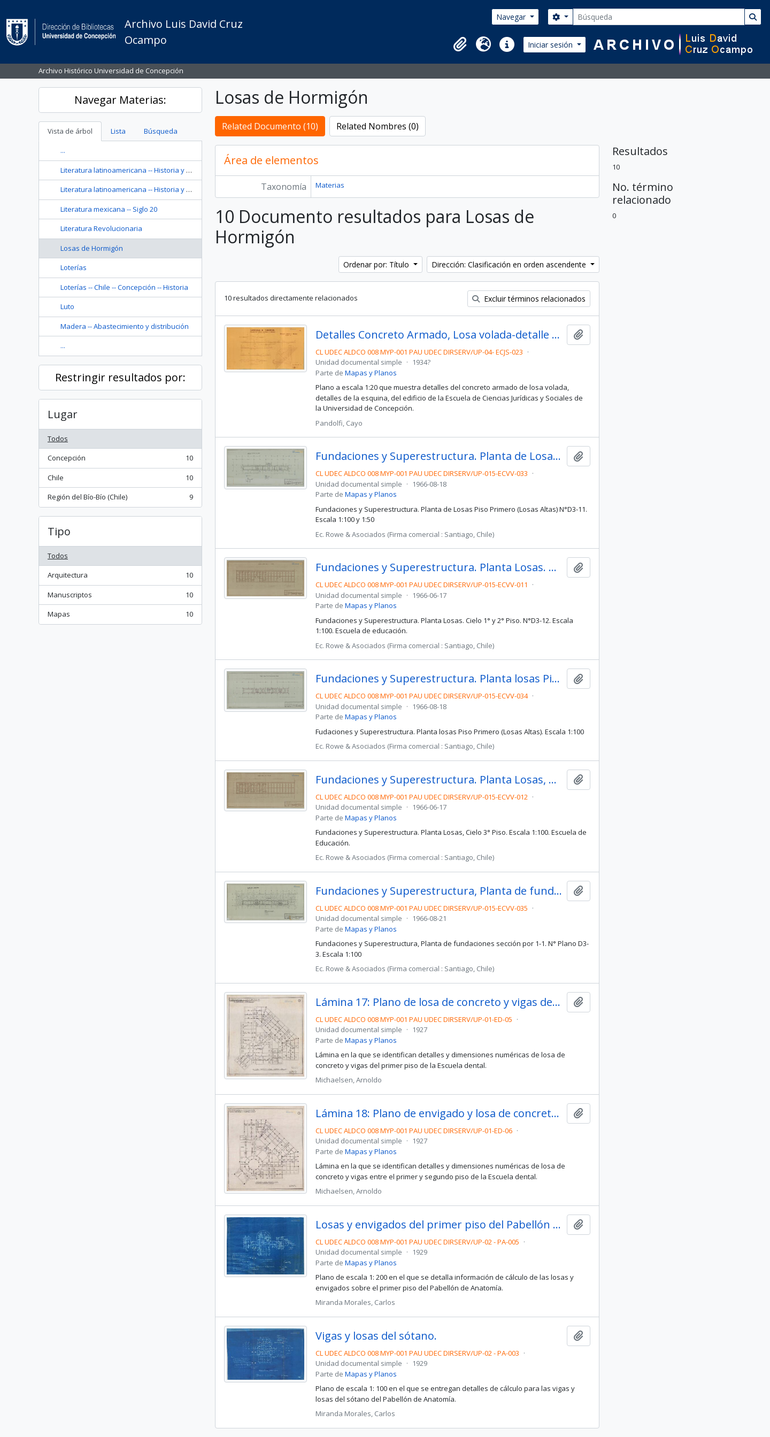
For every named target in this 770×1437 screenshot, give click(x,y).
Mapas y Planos (371, 373)
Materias (329, 185)
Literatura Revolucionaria (101, 228)
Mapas (120, 616)
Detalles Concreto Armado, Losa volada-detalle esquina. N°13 (438, 334)
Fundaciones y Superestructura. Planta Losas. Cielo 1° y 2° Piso (438, 567)
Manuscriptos (120, 597)
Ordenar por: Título (377, 264)
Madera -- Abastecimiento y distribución (124, 326)
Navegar (512, 17)
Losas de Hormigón (91, 248)
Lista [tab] (118, 131)
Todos (58, 438)
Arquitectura (120, 577)
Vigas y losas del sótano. (376, 1336)
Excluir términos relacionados (529, 299)
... (62, 150)
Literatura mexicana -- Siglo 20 (108, 209)
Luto (67, 306)
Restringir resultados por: (120, 377)
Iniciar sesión (551, 45)
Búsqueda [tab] (161, 131)
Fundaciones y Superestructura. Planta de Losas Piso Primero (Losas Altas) (438, 456)
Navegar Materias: (120, 100)
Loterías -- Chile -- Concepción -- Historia (124, 287)
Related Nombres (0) (377, 126)
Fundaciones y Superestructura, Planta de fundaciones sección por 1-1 (438, 891)
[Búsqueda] (659, 17)
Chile (120, 480)
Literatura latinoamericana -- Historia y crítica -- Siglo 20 (148, 170)
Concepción (120, 460)
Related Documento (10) (270, 126)
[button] (460, 44)
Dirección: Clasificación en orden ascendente (510, 264)
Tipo (59, 531)
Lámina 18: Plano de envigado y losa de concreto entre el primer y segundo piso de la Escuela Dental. (438, 1113)
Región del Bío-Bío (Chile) (120, 499)
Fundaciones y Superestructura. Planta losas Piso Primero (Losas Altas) (438, 678)
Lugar (63, 414)
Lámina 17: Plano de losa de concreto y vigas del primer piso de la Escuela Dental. (438, 1002)
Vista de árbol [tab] (70, 131)
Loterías (73, 267)
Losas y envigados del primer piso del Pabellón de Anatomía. (438, 1224)
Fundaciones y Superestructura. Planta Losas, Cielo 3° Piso (438, 779)
